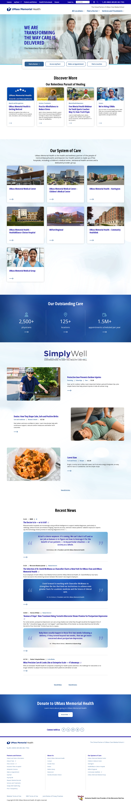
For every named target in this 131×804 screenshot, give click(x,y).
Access (55, 64)
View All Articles (65, 490)
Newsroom (50, 772)
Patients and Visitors (30, 2)
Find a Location (97, 64)
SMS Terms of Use (32, 796)
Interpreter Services (12, 769)
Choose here (83, 2)
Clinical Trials (11, 761)
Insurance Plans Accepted (14, 766)
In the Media (51, 659)
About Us (50, 755)
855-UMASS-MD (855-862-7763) (114, 2)
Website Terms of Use (14, 796)
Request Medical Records (14, 780)
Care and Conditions (19, 419)
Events (49, 766)
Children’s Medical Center (95, 761)
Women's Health (32, 419)
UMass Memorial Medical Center (97, 758)
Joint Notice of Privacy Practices (53, 796)
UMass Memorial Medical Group (97, 775)
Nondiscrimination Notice (54, 775)
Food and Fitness (72, 461)
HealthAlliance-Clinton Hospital (96, 766)
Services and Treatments (112, 10)
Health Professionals (45, 2)
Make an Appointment (76, 64)
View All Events (73, 685)
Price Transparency (12, 788)
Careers (9, 2)
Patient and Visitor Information (15, 758)
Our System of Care (94, 755)
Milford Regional (92, 769)
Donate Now (67, 715)
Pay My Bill (10, 777)
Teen (86, 380)
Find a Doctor (93, 10)
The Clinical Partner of (107, 742)
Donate (57, 2)
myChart (18, 2)
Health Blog (13, 786)
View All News (58, 685)
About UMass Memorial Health (56, 758)
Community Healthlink (94, 772)
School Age (79, 380)
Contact (49, 761)
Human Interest (52, 566)
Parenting (70, 380)
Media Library (51, 769)
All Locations (77, 10)
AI (36, 519)
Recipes (82, 461)
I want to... (71, 2)
